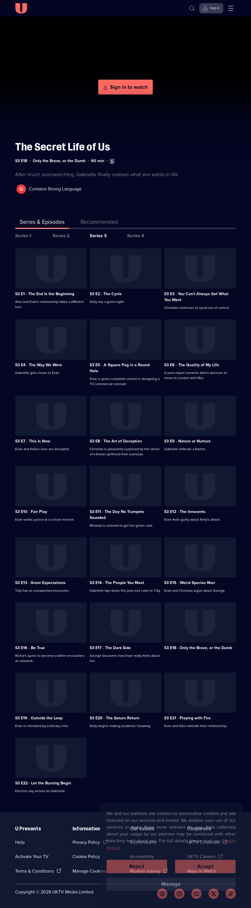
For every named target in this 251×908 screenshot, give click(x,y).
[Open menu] (231, 8)
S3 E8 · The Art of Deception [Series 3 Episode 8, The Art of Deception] (116, 441)
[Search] (192, 8)
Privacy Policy (86, 842)
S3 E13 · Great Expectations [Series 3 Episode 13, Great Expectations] (40, 583)
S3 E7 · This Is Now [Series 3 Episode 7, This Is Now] (32, 441)
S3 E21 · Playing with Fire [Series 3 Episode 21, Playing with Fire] (187, 718)
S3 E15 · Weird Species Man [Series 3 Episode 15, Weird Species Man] (189, 583)
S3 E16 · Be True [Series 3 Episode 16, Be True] (30, 648)
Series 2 (61, 235)
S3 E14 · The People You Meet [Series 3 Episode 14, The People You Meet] (117, 583)
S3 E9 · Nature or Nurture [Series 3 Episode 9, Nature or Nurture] (187, 441)
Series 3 (98, 235)
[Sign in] (211, 8)
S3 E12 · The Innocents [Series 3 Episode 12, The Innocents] (185, 512)
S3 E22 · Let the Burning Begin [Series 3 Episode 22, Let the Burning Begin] (43, 783)
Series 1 (23, 235)
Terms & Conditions (34, 871)
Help (20, 842)
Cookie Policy (86, 856)
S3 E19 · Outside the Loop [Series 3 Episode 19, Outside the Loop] (39, 718)
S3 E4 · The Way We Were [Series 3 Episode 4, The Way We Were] (38, 365)
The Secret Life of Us (62, 147)
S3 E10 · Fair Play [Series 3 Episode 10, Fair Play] (31, 512)
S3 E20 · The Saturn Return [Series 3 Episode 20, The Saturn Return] (114, 718)
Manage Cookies (89, 871)
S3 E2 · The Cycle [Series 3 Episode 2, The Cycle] (106, 294)
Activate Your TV (32, 856)
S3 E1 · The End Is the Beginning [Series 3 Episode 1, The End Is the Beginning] (44, 294)
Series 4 (135, 235)
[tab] (99, 223)
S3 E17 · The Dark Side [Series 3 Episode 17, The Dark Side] (110, 648)
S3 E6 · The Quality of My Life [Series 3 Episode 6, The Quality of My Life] (191, 365)
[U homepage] (21, 8)
